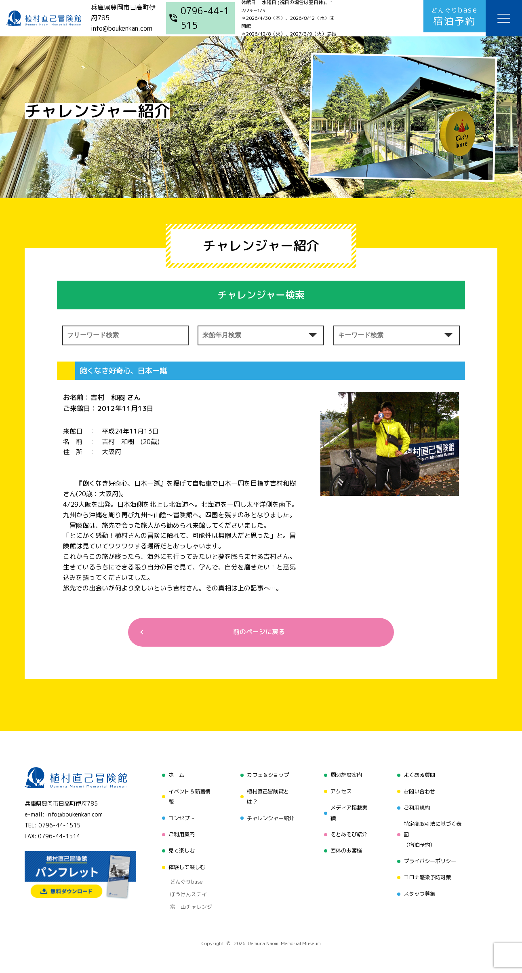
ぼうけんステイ (184, 886)
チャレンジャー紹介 (269, 817)
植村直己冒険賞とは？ (266, 796)
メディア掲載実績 (348, 812)
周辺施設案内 (345, 776)
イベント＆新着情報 (187, 796)
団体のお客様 (345, 848)
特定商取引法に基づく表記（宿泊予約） (433, 832)
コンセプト (179, 817)
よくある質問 (419, 776)
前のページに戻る (258, 632)
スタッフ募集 (419, 889)
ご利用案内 (179, 832)
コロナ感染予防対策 (427, 874)
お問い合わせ (419, 791)
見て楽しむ (179, 848)
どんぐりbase (183, 876)
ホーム (173, 776)
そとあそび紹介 (348, 832)
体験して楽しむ (184, 863)
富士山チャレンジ (187, 896)
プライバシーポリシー (430, 858)
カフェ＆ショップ (266, 776)
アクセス (339, 791)
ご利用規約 (416, 806)
